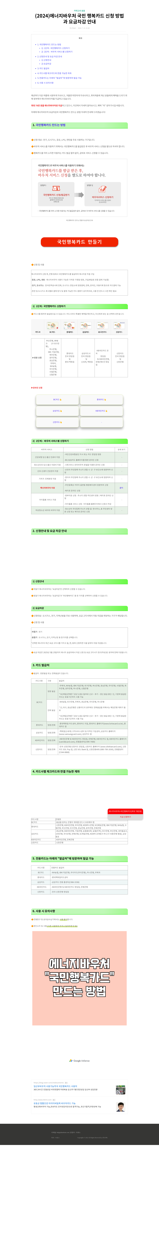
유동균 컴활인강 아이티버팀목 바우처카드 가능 (55, 1202)
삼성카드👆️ (57, 510)
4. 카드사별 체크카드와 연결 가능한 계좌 (54, 106)
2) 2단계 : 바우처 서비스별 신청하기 (57, 85)
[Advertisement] (71, 16)
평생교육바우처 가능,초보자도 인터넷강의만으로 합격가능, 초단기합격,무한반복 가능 (67, 1206)
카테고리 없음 (79, 44)
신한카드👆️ (57, 521)
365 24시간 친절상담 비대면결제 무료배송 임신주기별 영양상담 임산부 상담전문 (66, 1189)
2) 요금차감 (46, 97)
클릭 (121, 587)
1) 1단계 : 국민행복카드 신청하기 (55, 81)
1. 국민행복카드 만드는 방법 (49, 78)
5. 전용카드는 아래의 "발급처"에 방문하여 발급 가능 (59, 111)
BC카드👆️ (57, 499)
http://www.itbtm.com (42, 1199)
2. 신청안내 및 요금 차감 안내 (49, 90)
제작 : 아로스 (55, 1237)
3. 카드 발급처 (43, 101)
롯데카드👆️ (101, 499)
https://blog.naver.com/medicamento (49, 1182)
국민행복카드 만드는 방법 (50, 191)
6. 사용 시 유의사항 (45, 116)
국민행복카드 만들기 (79, 341)
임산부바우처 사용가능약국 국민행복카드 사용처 (55, 1185)
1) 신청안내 (46, 93)
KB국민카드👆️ (102, 510)
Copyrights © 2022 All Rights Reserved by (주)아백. (92, 1237)
